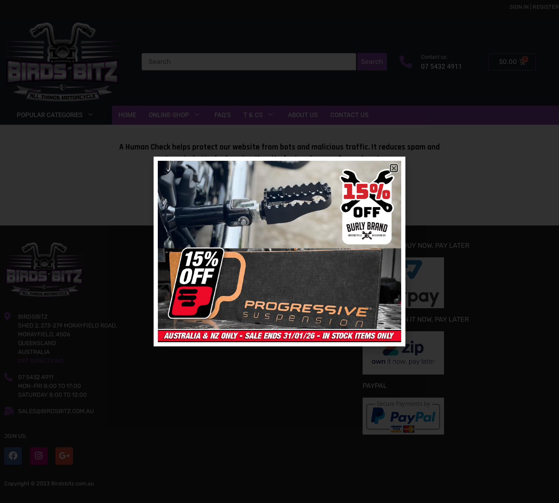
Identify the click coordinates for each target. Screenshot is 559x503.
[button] (394, 168)
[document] (279, 251)
